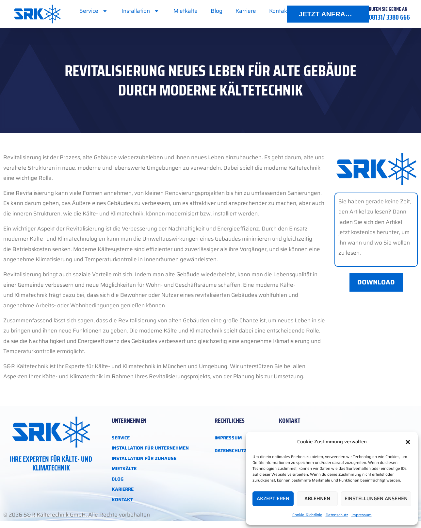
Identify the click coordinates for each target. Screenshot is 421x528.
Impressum (361, 515)
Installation (140, 11)
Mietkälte (185, 11)
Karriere (245, 11)
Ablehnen (317, 498)
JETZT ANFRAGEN (329, 14)
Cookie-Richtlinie (307, 515)
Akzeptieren (273, 498)
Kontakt (279, 11)
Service (93, 11)
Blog (216, 11)
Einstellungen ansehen (376, 498)
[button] (408, 442)
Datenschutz (337, 515)
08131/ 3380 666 (389, 17)
